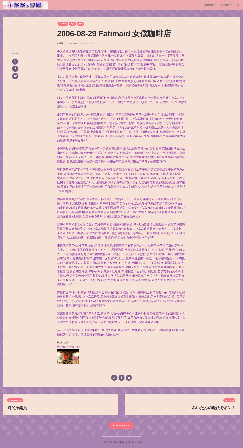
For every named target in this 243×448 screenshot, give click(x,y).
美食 (80, 24)
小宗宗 (60, 43)
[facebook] (15, 69)
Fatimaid (62, 342)
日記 (72, 24)
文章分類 (209, 5)
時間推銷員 (17, 407)
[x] (15, 62)
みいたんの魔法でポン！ (214, 407)
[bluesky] (15, 76)
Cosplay (63, 24)
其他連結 (225, 5)
